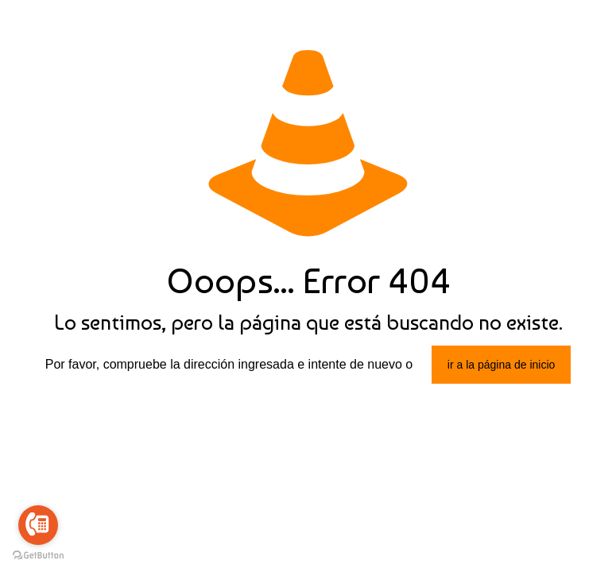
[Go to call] (38, 525)
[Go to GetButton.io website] (38, 556)
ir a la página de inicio (501, 364)
